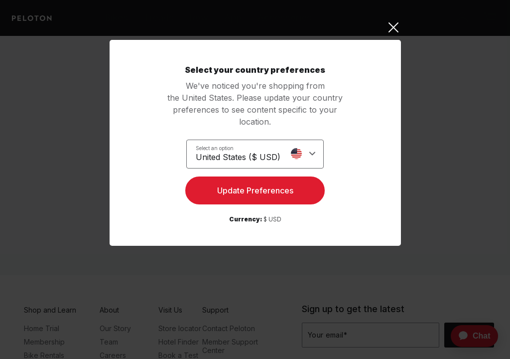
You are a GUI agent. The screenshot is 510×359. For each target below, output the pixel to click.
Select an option (215, 148)
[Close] (255, 27)
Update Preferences (255, 192)
